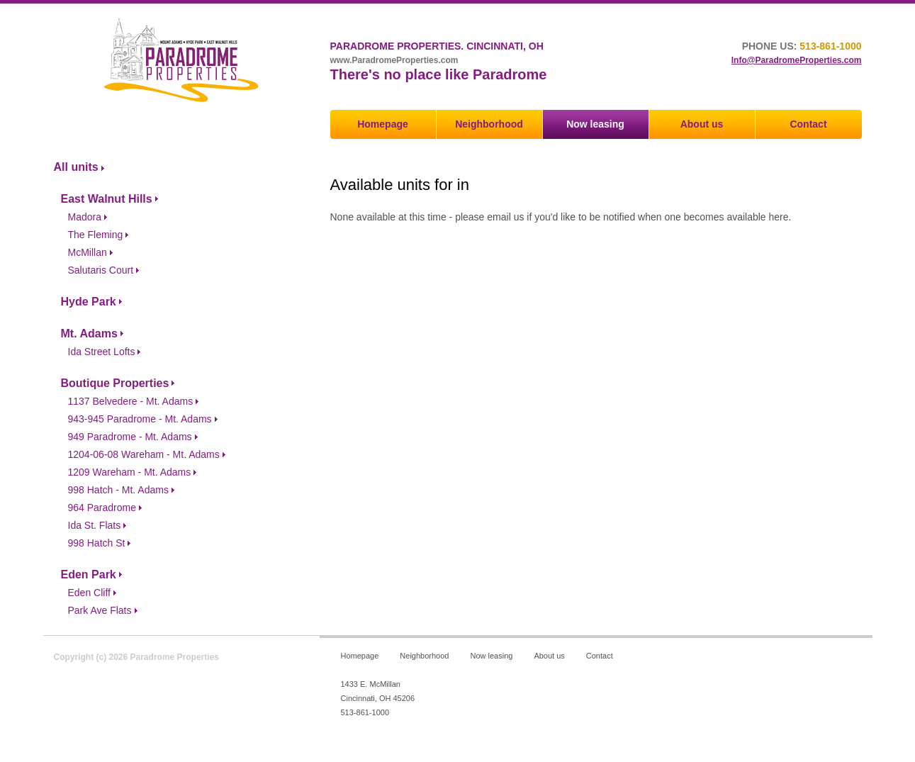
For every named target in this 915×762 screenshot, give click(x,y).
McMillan (87, 252)
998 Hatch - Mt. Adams (118, 489)
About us (702, 124)
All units (76, 167)
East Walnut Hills (106, 199)
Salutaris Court (101, 270)
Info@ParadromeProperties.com (796, 60)
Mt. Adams (89, 333)
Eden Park (88, 574)
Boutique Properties (115, 383)
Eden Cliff (89, 592)
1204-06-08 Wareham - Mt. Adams (144, 454)
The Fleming (95, 234)
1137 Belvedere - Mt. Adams (130, 401)
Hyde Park (88, 302)
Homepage (382, 124)
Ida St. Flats (94, 525)
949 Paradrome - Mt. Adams (130, 436)
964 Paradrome (102, 507)
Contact (808, 124)
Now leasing (595, 124)
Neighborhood (489, 124)
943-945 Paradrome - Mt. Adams (140, 419)
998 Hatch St (96, 543)
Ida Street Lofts (101, 351)
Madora (84, 217)
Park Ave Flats (100, 610)
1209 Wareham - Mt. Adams (129, 472)
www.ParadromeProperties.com (394, 60)
